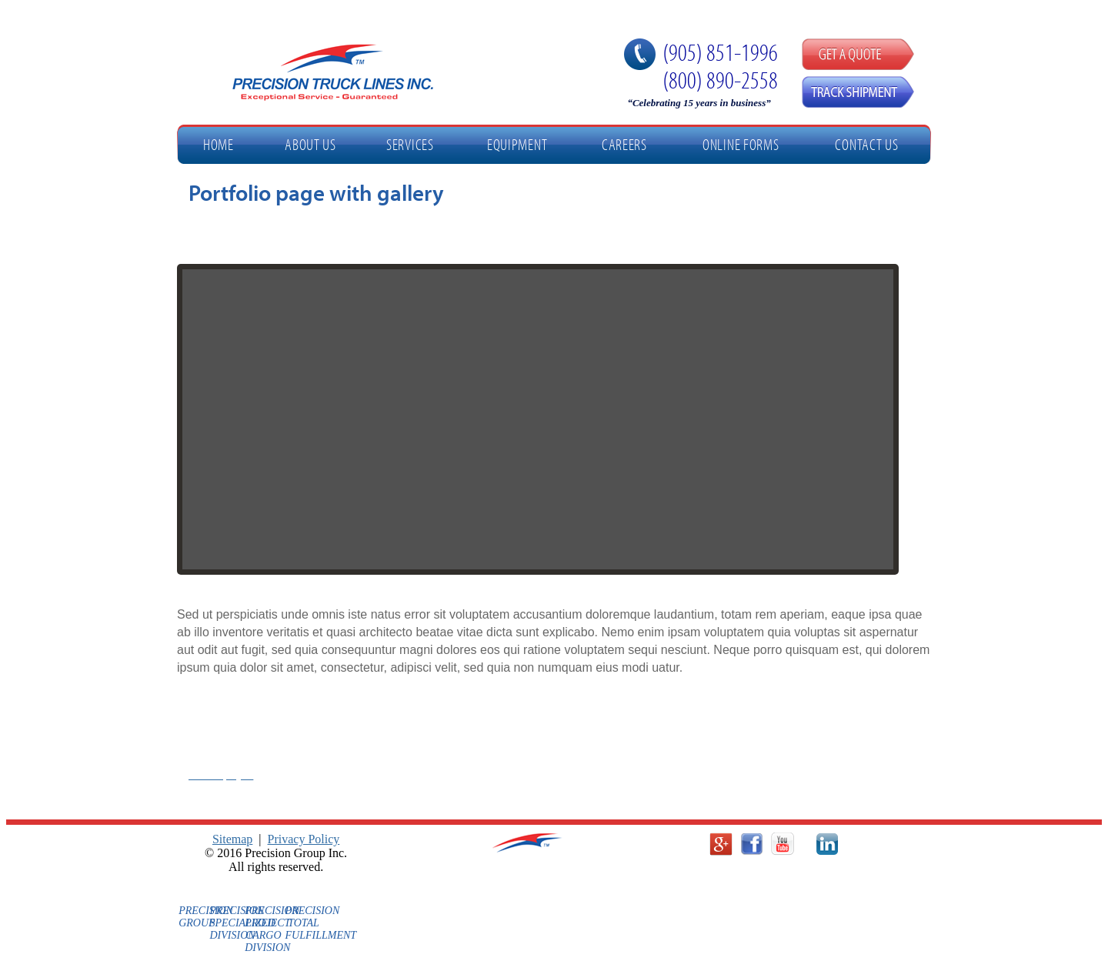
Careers (624, 144)
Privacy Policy (304, 839)
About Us (310, 144)
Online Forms (741, 144)
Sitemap (232, 839)
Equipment (517, 144)
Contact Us (866, 144)
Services (410, 144)
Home (218, 144)
